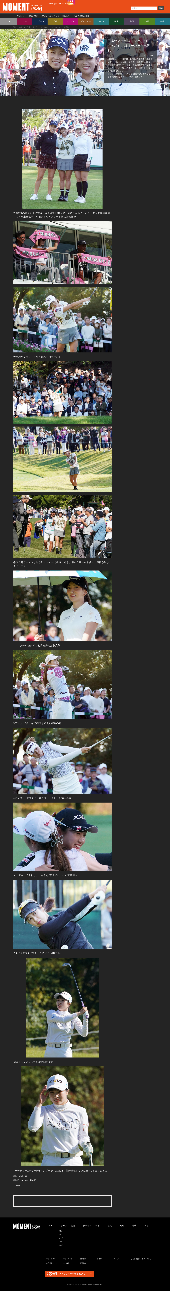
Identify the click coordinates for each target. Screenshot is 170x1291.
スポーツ (40, 21)
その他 (61, 1245)
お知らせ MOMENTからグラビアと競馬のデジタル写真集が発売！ (53, 16)
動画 (132, 21)
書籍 (162, 21)
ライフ (101, 21)
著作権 (99, 1259)
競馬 (116, 21)
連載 (147, 21)
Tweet (17, 1186)
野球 (60, 1234)
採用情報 (83, 1263)
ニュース (24, 21)
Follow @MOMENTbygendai (60, 4)
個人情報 (83, 1259)
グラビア (70, 21)
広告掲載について (52, 1263)
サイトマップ (68, 1259)
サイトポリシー (51, 1259)
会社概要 (66, 1263)
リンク (116, 1259)
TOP (8, 21)
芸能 (55, 21)
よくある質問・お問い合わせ (141, 1259)
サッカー (62, 1238)
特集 (60, 1231)
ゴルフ (61, 1241)
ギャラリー (86, 21)
